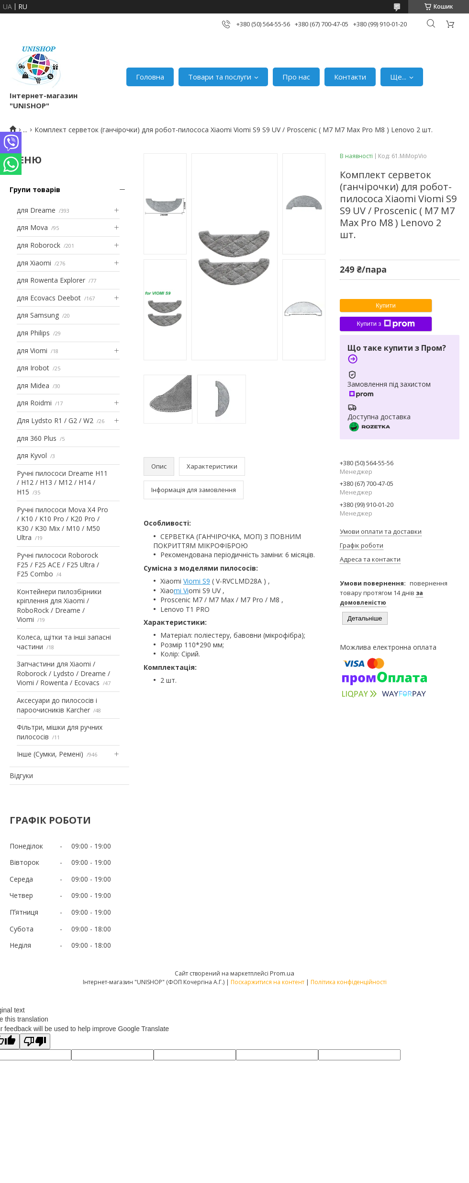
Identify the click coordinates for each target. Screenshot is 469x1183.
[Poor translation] (35, 1041)
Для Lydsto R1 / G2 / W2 (55, 420)
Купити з (385, 324)
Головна (150, 76)
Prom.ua (282, 973)
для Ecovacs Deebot (49, 297)
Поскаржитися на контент (267, 982)
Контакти (350, 76)
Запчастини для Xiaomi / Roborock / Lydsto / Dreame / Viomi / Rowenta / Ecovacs (63, 673)
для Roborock (38, 245)
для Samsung (38, 315)
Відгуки (21, 775)
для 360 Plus (36, 438)
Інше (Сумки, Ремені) (50, 753)
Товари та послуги (219, 76)
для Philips (33, 332)
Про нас (296, 76)
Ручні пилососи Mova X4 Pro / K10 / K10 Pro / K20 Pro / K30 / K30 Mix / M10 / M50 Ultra (62, 523)
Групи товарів (35, 189)
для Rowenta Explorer (51, 280)
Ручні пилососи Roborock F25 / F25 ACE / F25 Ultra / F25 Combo (58, 564)
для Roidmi (34, 402)
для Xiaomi (34, 262)
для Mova (32, 227)
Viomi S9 (196, 581)
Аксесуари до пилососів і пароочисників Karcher (57, 705)
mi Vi (181, 590)
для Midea (33, 385)
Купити (386, 305)
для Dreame (36, 210)
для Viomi (32, 350)
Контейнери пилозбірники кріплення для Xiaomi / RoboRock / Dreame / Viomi (59, 605)
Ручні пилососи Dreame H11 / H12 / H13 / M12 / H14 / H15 (62, 482)
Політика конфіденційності (349, 982)
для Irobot (33, 367)
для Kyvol (32, 455)
